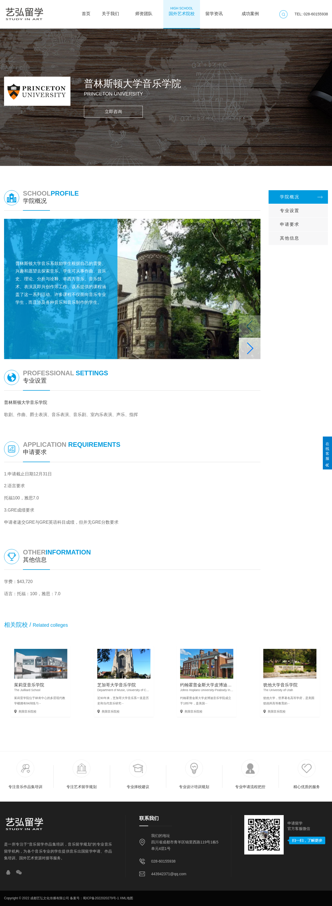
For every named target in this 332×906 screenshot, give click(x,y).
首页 (86, 11)
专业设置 (289, 210)
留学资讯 (214, 11)
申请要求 (289, 224)
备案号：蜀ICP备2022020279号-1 (94, 898)
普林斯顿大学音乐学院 (25, 402)
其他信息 (289, 238)
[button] (249, 348)
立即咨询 (113, 111)
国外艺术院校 (182, 11)
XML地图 (126, 898)
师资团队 (144, 11)
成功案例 (250, 11)
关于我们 (110, 11)
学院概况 (289, 197)
